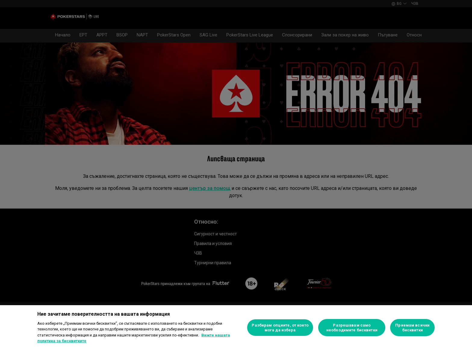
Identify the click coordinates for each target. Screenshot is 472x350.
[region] (236, 327)
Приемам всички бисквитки (412, 327)
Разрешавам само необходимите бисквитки (351, 327)
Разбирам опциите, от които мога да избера (280, 327)
